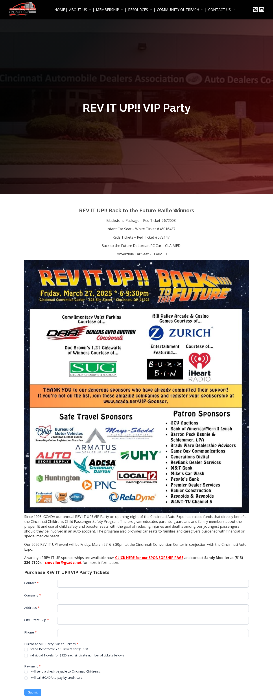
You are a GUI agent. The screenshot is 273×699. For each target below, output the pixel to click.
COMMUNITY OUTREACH (178, 9)
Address (32, 607)
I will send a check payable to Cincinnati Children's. (62, 671)
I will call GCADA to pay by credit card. (53, 678)
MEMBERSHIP (107, 9)
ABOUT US (78, 9)
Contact (31, 583)
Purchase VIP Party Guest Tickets (51, 644)
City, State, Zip (36, 620)
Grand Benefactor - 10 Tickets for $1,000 (56, 649)
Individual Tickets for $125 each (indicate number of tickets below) (74, 655)
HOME (59, 9)
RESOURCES (138, 9)
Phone (30, 632)
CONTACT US (219, 9)
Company (32, 595)
